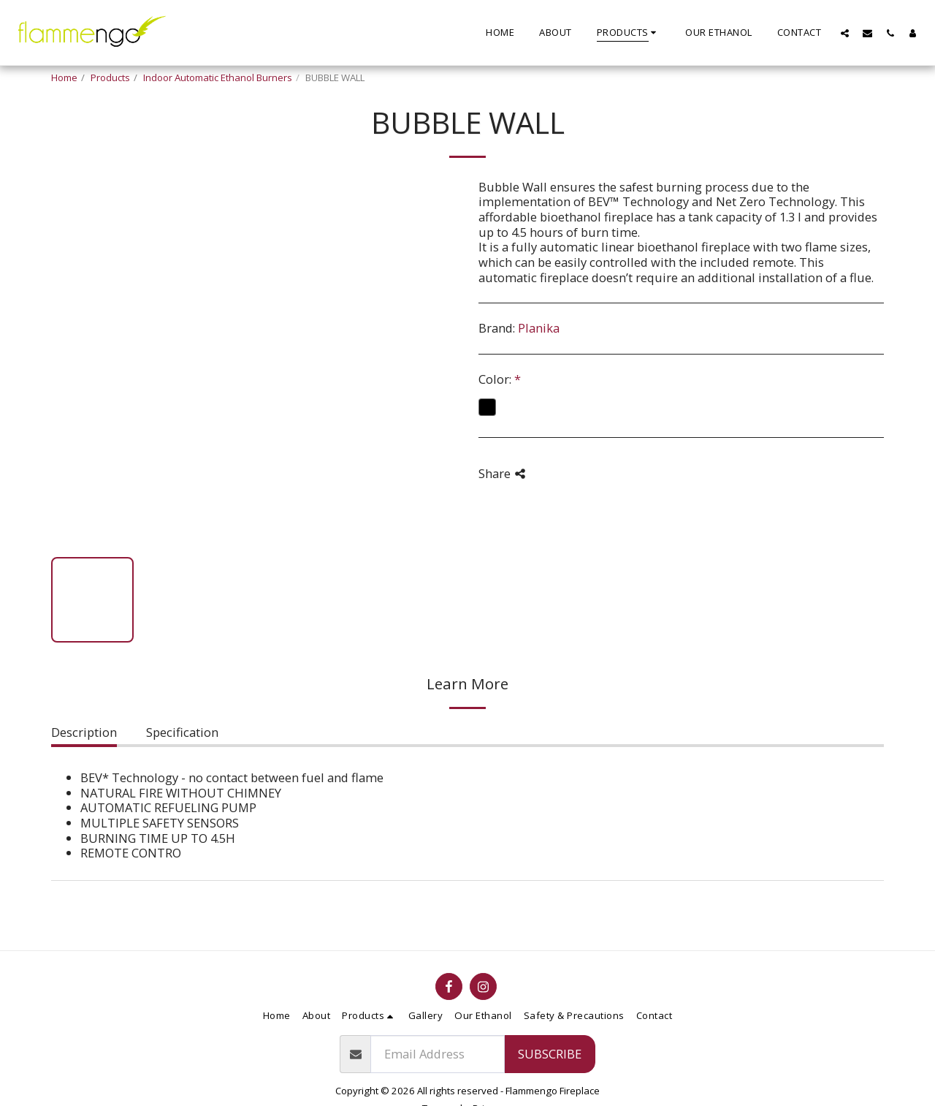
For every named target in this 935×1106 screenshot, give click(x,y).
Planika (539, 327)
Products (110, 77)
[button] (844, 33)
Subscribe (549, 1053)
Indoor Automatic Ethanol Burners (217, 77)
